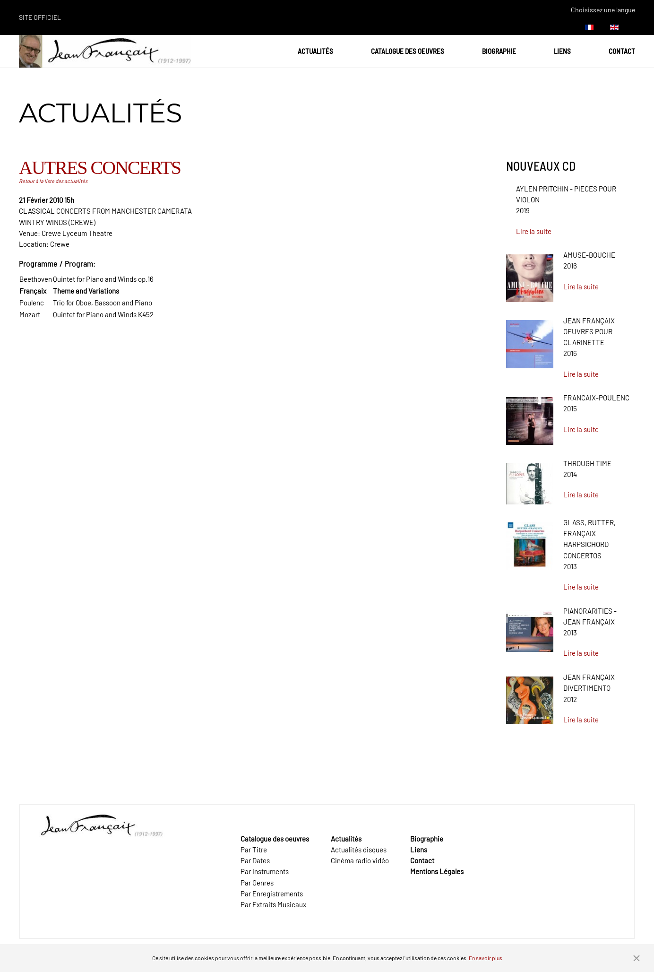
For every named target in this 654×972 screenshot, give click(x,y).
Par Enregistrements (272, 893)
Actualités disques (359, 849)
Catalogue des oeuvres (407, 51)
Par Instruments (265, 871)
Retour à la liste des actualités (53, 181)
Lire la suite (533, 231)
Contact (622, 51)
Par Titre (254, 849)
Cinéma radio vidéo (360, 860)
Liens (562, 51)
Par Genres (257, 882)
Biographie (499, 51)
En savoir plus (485, 958)
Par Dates (255, 860)
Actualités (315, 51)
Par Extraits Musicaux (273, 904)
